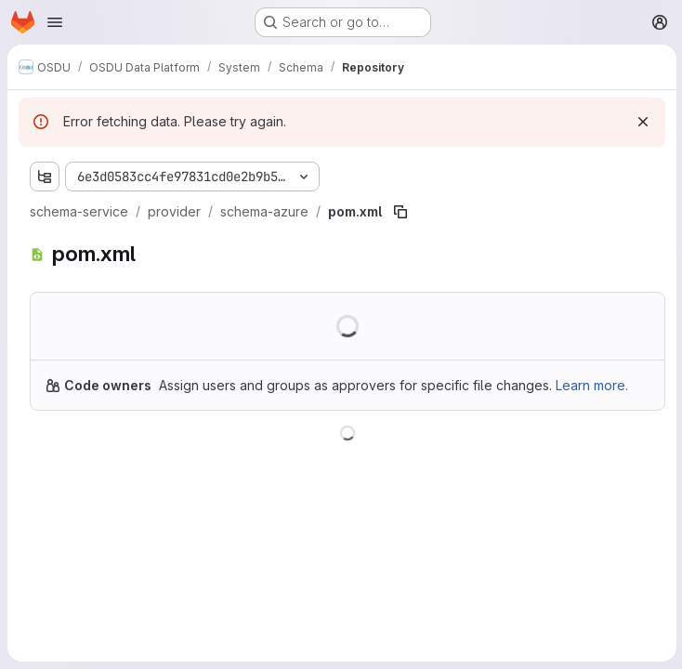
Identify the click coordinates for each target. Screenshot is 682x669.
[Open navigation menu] (55, 22)
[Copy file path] (400, 212)
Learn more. (592, 385)
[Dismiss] (641, 122)
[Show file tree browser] (44, 176)
